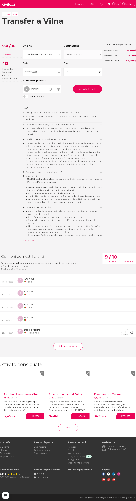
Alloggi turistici (75, 460)
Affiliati (71, 450)
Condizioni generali (86, 498)
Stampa (4, 450)
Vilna (15, 14)
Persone (35, 89)
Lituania (7, 14)
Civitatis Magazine (42, 450)
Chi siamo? (5, 447)
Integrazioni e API (76, 456)
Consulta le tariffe (87, 89)
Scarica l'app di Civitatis (47, 469)
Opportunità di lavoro (78, 463)
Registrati (128, 4)
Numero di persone (34, 80)
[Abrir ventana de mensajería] (5, 495)
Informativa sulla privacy (117, 498)
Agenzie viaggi (75, 453)
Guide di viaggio (41, 453)
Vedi (68, 428)
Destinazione (71, 45)
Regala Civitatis (7, 456)
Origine (27, 45)
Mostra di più (29, 241)
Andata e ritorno (37, 96)
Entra (116, 4)
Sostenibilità (6, 453)
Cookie (132, 498)
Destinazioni (40, 447)
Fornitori (72, 447)
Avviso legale (101, 498)
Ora (66, 63)
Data (25, 63)
